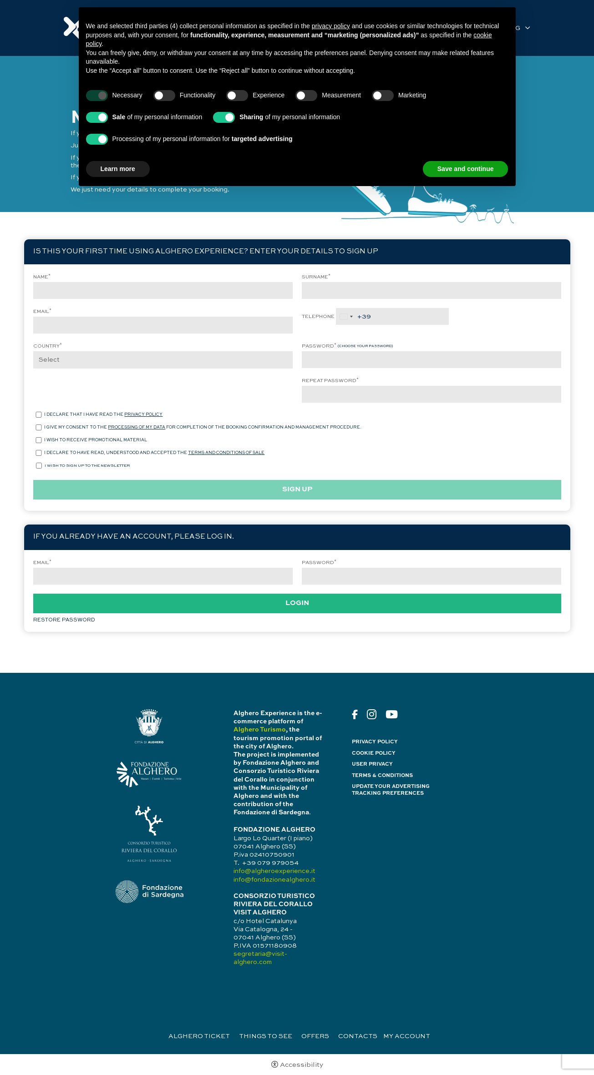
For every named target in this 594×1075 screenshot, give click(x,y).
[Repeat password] (431, 394)
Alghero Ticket (199, 1036)
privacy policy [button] (331, 26)
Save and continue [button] (465, 168)
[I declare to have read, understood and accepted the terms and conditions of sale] (39, 453)
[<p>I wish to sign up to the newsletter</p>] (39, 466)
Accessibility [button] (301, 1064)
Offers (315, 1036)
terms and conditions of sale (226, 453)
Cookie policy (374, 753)
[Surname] (431, 290)
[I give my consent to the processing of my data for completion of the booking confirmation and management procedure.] (39, 427)
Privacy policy (375, 742)
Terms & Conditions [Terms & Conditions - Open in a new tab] (382, 775)
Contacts (357, 1036)
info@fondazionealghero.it (274, 880)
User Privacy (372, 764)
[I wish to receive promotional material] (39, 440)
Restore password (64, 620)
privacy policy (143, 415)
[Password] (431, 359)
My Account (406, 1036)
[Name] (163, 290)
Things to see (265, 1036)
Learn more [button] (118, 168)
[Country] (163, 359)
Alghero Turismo (260, 730)
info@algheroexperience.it (274, 871)
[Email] (163, 325)
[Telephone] (392, 316)
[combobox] (353, 316)
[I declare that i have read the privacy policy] (39, 415)
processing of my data (136, 427)
